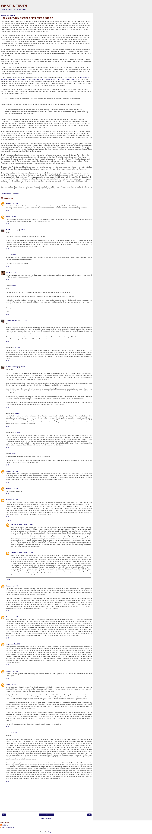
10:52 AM (19, 644)
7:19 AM (15, 671)
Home (46, 814)
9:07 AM (23, 367)
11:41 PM (17, 413)
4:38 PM (13, 684)
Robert (8, 216)
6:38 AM (15, 488)
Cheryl (8, 684)
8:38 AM (23, 230)
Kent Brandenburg (12, 230)
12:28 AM (17, 432)
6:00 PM (13, 255)
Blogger (50, 832)
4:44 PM (15, 500)
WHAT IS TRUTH (14, 6)
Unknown (9, 203)
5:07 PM (15, 586)
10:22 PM (30, 552)
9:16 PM (14, 733)
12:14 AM (14, 285)
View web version (46, 818)
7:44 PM (15, 617)
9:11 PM (13, 454)
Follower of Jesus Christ (19, 524)
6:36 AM (15, 471)
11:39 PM (17, 347)
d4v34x (8, 272)
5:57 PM (13, 272)
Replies (10, 521)
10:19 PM (30, 524)
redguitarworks (11, 644)
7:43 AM (13, 216)
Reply (7, 210)
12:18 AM (24, 320)
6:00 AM (15, 203)
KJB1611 (5, 825)
